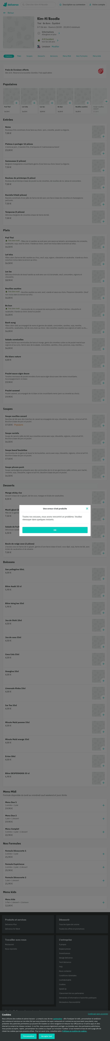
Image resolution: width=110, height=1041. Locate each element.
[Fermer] (87, 508)
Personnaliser (28, 1036)
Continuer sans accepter (98, 1014)
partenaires (57, 1019)
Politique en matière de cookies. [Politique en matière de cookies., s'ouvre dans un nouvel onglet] (74, 1031)
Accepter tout (46, 1036)
